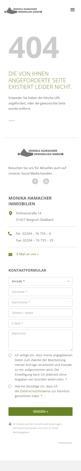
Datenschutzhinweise (35, 391)
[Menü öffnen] (72, 9)
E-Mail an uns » (27, 254)
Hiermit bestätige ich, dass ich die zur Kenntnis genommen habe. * (39, 391)
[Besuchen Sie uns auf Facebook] (35, 181)
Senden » (40, 411)
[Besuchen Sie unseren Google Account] (46, 181)
